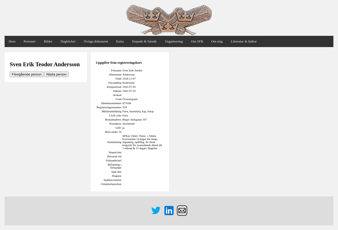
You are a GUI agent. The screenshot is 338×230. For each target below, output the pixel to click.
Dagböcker (68, 41)
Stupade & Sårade (144, 41)
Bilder (48, 41)
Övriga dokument (96, 41)
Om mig (216, 41)
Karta (120, 41)
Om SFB (197, 41)
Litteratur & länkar (244, 41)
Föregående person (26, 74)
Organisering (174, 41)
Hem (12, 41)
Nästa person (56, 74)
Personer (30, 41)
